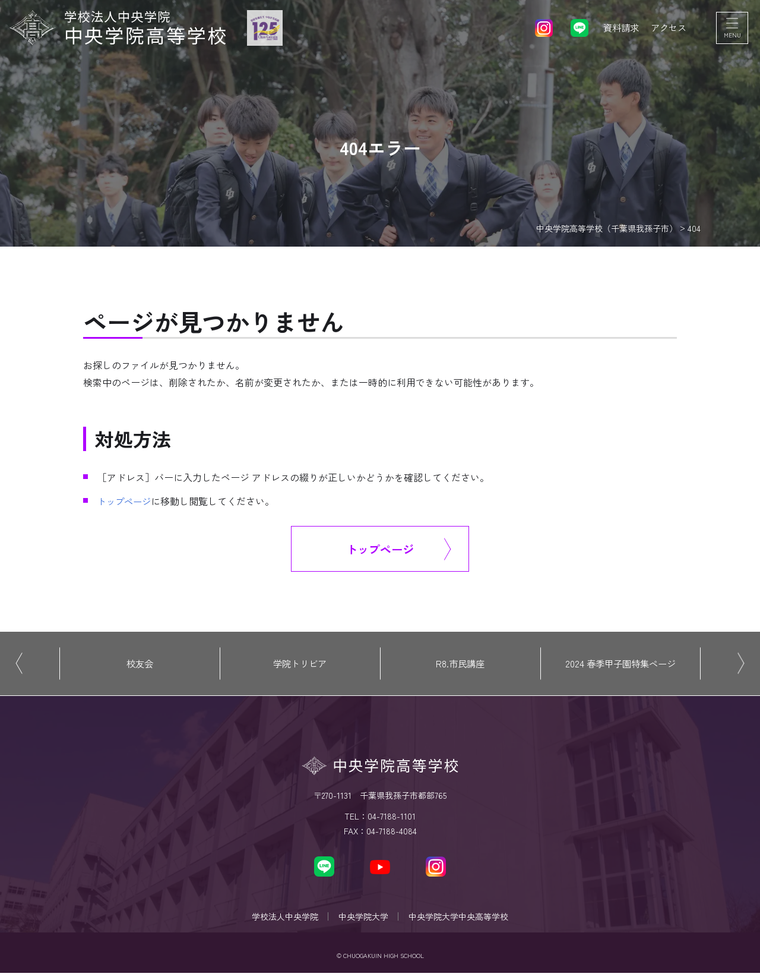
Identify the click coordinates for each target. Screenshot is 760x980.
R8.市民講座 (460, 665)
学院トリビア (299, 665)
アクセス (667, 30)
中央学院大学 (363, 921)
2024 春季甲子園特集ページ (620, 665)
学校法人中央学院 (281, 921)
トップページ (125, 501)
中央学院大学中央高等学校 (462, 921)
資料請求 (617, 30)
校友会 (139, 665)
